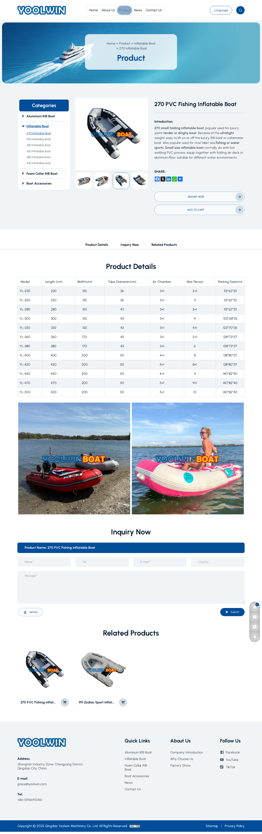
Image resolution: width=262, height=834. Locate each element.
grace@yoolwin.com (32, 786)
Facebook (233, 754)
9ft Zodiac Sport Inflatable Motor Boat (97, 704)
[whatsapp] (174, 179)
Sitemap (212, 828)
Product (124, 43)
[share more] (180, 179)
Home (111, 43)
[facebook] (157, 179)
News (129, 785)
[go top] (254, 636)
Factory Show (180, 767)
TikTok (230, 769)
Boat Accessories (137, 778)
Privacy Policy (235, 828)
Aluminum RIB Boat (138, 754)
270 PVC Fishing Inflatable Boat (38, 704)
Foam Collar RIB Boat (136, 770)
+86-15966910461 (29, 802)
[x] (163, 179)
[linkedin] (169, 179)
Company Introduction (186, 754)
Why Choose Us (181, 761)
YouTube (232, 762)
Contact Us (133, 791)
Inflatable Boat (145, 43)
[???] (218, 10)
